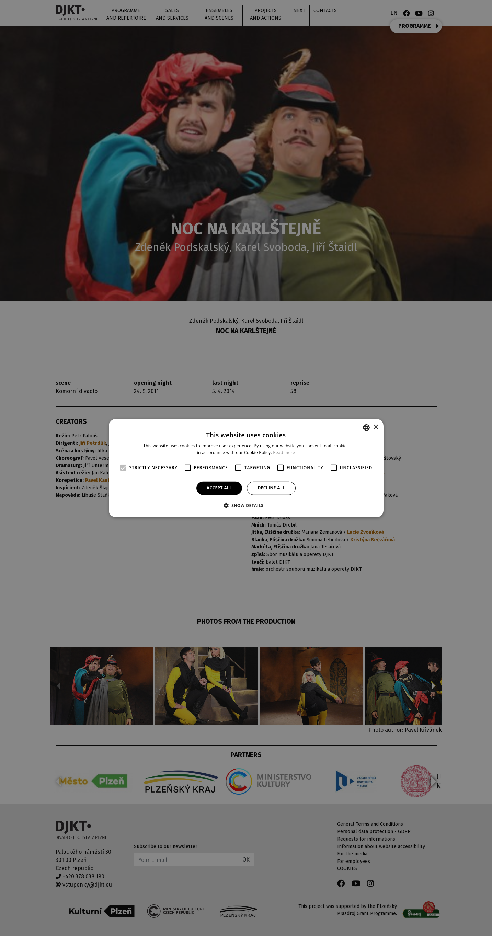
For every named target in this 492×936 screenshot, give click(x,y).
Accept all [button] (219, 488)
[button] (246, 505)
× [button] (375, 427)
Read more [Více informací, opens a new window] (284, 452)
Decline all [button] (271, 488)
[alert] (246, 468)
